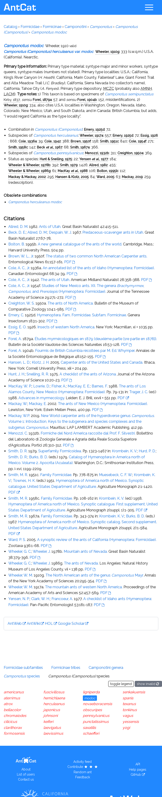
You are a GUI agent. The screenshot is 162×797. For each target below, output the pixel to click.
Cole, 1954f (137, 141)
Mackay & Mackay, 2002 (27, 177)
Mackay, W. (17, 404)
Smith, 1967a (80, 147)
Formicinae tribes (65, 667)
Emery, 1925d (94, 129)
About (25, 769)
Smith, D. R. (17, 451)
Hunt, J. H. (16, 374)
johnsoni (50, 715)
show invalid (148, 684)
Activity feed (82, 762)
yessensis (131, 721)
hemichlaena (54, 698)
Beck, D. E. (17, 232)
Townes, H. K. (24, 480)
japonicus (51, 710)
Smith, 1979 (69, 165)
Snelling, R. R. (38, 374)
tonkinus (130, 710)
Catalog (10, 26)
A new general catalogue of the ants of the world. (80, 244)
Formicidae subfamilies (23, 667)
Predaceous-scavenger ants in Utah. (113, 232)
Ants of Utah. (50, 226)
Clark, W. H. (40, 599)
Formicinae (52, 26)
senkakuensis (134, 692)
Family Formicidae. (56, 475)
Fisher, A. (58, 386)
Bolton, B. (16, 244)
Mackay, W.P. (19, 416)
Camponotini (76, 26)
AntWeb (15, 623)
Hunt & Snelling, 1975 (56, 159)
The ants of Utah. (55, 280)
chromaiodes (15, 715)
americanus (14, 692)
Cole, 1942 (52, 141)
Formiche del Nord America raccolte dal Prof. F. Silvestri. (88, 433)
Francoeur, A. (62, 599)
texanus (129, 704)
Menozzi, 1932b (97, 153)
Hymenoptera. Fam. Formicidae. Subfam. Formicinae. (82, 315)
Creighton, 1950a (130, 153)
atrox (8, 704)
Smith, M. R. (18, 475)
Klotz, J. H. (40, 362)
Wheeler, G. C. (19, 551)
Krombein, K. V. (124, 451)
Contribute (82, 767)
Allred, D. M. (18, 226)
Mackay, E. (38, 404)
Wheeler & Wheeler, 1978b (29, 165)
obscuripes (92, 710)
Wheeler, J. (42, 551)
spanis (128, 698)
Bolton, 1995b (107, 171)
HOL (49, 623)
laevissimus (53, 733)
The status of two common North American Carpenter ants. (96, 256)
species (22, 676)
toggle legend (121, 684)
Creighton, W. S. (21, 303)
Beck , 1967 (49, 147)
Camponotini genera (106, 667)
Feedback (82, 777)
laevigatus (52, 727)
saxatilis (89, 727)
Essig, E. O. (17, 327)
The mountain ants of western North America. (84, 587)
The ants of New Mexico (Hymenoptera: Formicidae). (103, 404)
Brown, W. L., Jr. (21, 256)
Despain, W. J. (60, 232)
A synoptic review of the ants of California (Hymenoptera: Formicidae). (96, 539)
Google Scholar (71, 623)
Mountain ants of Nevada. (86, 551)
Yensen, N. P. (19, 599)
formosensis (14, 733)
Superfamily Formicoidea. (60, 451)
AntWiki (33, 623)
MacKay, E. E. (79, 386)
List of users (26, 774)
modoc (89, 698)
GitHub (136, 774)
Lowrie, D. (41, 386)
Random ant (83, 772)
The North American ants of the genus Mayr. (94, 575)
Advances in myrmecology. (41, 398)
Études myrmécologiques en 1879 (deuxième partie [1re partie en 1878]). (96, 339)
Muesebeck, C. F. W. (115, 475)
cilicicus (10, 721)
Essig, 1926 (149, 135)
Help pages (137, 769)
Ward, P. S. (17, 539)
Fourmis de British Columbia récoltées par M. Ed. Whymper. (85, 350)
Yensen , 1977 (93, 159)
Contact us (26, 779)
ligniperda (91, 692)
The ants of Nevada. (81, 563)
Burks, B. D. (38, 457)
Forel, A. (15, 339)
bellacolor (12, 710)
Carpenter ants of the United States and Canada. (102, 362)
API (137, 764)
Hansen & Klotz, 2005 (72, 177)
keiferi (48, 721)
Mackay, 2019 (132, 177)
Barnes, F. (100, 386)
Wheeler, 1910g (107, 52)
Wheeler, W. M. (20, 575)
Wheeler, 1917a (91, 135)
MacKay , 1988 (72, 171)
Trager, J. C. (138, 392)
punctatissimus (96, 721)
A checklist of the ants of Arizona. (88, 374)
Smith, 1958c (18, 147)
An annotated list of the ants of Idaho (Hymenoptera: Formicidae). (99, 268)
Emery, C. (16, 315)
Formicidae (30, 26)
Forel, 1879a (42, 100)
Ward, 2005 (105, 177)
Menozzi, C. (18, 433)
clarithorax (13, 727)
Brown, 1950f (81, 141)
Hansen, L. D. (19, 362)
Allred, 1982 (98, 165)
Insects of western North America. (66, 327)
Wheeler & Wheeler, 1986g (29, 171)
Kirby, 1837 (12, 100)
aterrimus (12, 698)
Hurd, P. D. (147, 451)
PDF (68, 262)
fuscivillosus (53, 692)
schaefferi (91, 733)
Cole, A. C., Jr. (19, 268)
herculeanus (54, 704)
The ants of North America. (70, 303)
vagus (128, 715)
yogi (126, 727)
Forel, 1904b (87, 100)
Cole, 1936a (27, 141)
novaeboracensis (97, 704)
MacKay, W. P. (20, 386)
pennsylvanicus (96, 715)
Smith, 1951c (109, 141)
